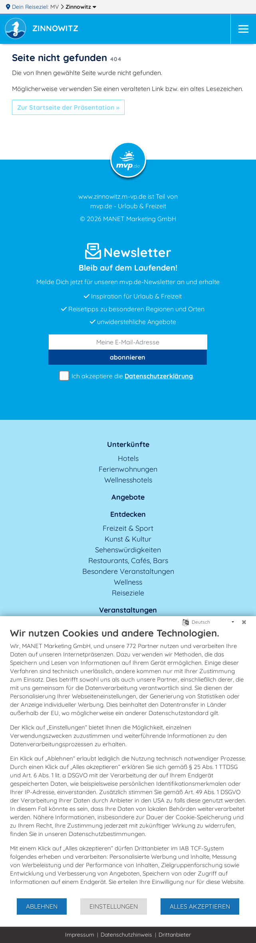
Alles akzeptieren (200, 906)
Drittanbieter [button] (175, 934)
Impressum (79, 934)
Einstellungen (113, 906)
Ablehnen (42, 906)
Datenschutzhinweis (126, 934)
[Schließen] (244, 622)
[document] (128, 762)
